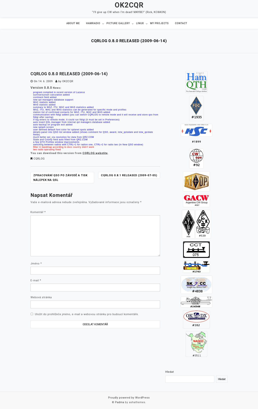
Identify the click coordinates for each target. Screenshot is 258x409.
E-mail (36, 280)
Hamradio (93, 23)
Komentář (38, 212)
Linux (140, 23)
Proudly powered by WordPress (129, 397)
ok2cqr (67, 81)
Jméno (36, 263)
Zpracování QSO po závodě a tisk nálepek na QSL (60, 178)
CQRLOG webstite (95, 153)
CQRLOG (39, 158)
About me (73, 23)
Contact (181, 23)
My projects (159, 23)
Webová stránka (41, 297)
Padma (119, 402)
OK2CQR (129, 5)
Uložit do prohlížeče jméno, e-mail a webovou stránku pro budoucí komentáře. (87, 314)
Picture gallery (118, 23)
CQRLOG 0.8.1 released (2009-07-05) (129, 175)
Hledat (169, 371)
